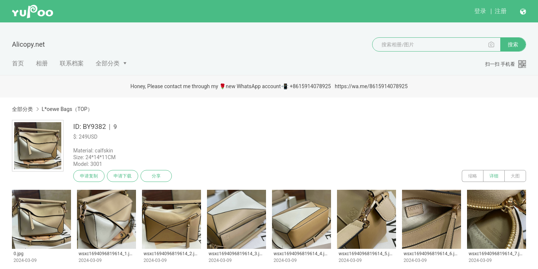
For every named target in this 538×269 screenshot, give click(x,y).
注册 (501, 11)
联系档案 (72, 63)
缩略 (472, 176)
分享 (156, 176)
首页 (18, 63)
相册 (42, 63)
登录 (480, 11)
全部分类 (108, 63)
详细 (493, 176)
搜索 (513, 44)
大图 (515, 176)
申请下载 (123, 176)
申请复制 (89, 176)
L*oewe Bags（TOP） (66, 109)
